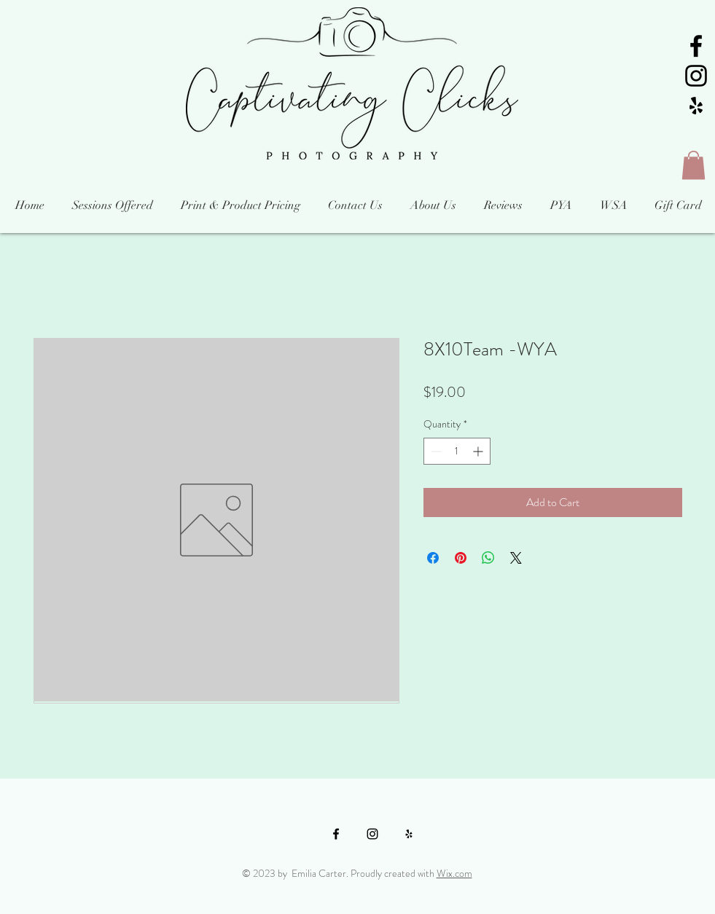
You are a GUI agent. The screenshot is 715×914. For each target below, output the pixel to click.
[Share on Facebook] (433, 558)
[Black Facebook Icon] (696, 45)
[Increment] (479, 451)
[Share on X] (516, 558)
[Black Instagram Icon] (696, 75)
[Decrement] (435, 451)
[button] (693, 165)
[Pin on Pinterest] (460, 558)
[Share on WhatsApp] (488, 558)
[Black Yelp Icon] (696, 105)
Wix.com (454, 873)
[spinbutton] (457, 451)
